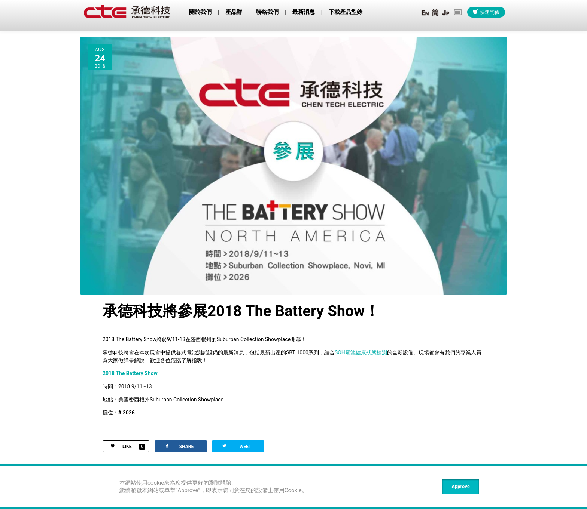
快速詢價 (486, 12)
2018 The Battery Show (130, 374)
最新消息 (303, 12)
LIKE (124, 447)
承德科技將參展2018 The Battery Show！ (241, 312)
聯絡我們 (267, 12)
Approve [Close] (460, 486)
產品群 (233, 12)
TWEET (236, 447)
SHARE (179, 447)
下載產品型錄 (345, 12)
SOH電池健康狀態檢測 (361, 353)
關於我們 (200, 12)
